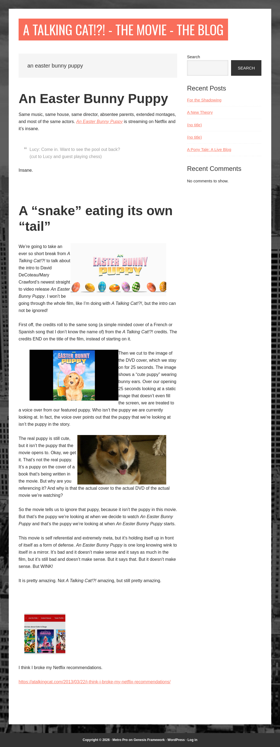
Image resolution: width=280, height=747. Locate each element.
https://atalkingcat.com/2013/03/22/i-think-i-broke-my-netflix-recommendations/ (95, 681)
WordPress (176, 740)
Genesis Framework (149, 740)
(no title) (194, 124)
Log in (192, 740)
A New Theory (200, 112)
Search (193, 56)
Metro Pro (120, 740)
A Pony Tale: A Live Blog (209, 149)
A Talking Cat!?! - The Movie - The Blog (123, 29)
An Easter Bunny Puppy (93, 98)
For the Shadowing (204, 100)
